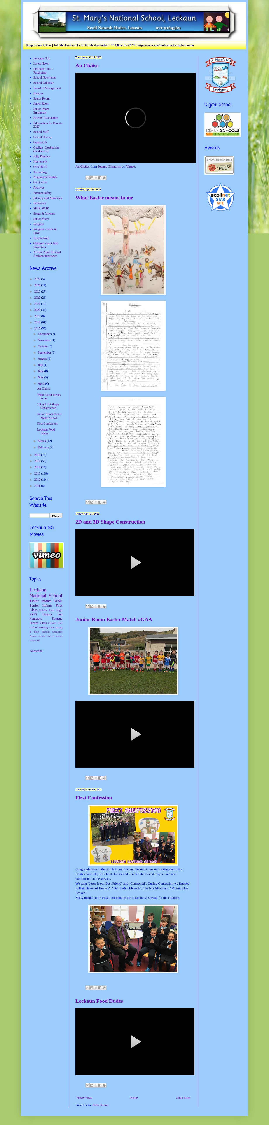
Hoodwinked (41, 238)
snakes (59, 636)
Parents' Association (45, 117)
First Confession (93, 798)
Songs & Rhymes (44, 213)
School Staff (41, 131)
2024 (37, 285)
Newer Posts (84, 1097)
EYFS (33, 614)
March (42, 441)
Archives (39, 187)
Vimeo (130, 166)
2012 (37, 479)
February (44, 447)
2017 (37, 328)
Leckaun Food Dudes (99, 1001)
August (42, 358)
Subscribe (36, 651)
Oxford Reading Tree (42, 627)
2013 (37, 473)
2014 (37, 467)
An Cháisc (87, 65)
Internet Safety (42, 193)
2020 (37, 310)
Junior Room (41, 103)
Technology (40, 172)
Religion (38, 224)
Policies (38, 93)
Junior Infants (40, 601)
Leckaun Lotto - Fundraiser (43, 70)
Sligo (59, 610)
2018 (37, 322)
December (44, 334)
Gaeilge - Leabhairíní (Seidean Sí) (46, 149)
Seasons (46, 631)
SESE (58, 601)
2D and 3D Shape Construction (110, 522)
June (41, 371)
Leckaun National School (46, 592)
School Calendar (43, 82)
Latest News (41, 63)
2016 (37, 455)
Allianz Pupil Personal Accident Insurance (47, 254)
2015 (37, 461)
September (45, 352)
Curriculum (40, 182)
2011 (37, 485)
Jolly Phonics (41, 156)
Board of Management (47, 88)
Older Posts (183, 1097)
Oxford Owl (55, 623)
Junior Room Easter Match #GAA (113, 619)
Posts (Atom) (100, 1105)
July (41, 365)
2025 (37, 279)
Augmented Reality (45, 177)
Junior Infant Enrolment (41, 110)
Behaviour (39, 203)
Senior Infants (41, 605)
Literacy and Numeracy (47, 198)
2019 (37, 316)
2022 (37, 297)
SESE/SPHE (41, 208)
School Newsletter (44, 77)
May (41, 377)
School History (42, 137)
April (41, 383)
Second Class (38, 623)
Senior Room (41, 98)
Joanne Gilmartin (109, 166)
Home (134, 1097)
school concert (46, 636)
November (45, 340)
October (43, 346)
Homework (40, 161)
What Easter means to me (104, 197)
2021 (37, 303)
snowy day (35, 640)
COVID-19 (40, 166)
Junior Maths (41, 219)
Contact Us (40, 142)
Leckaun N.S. (41, 58)
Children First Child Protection (45, 245)
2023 (37, 291)
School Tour (46, 610)
